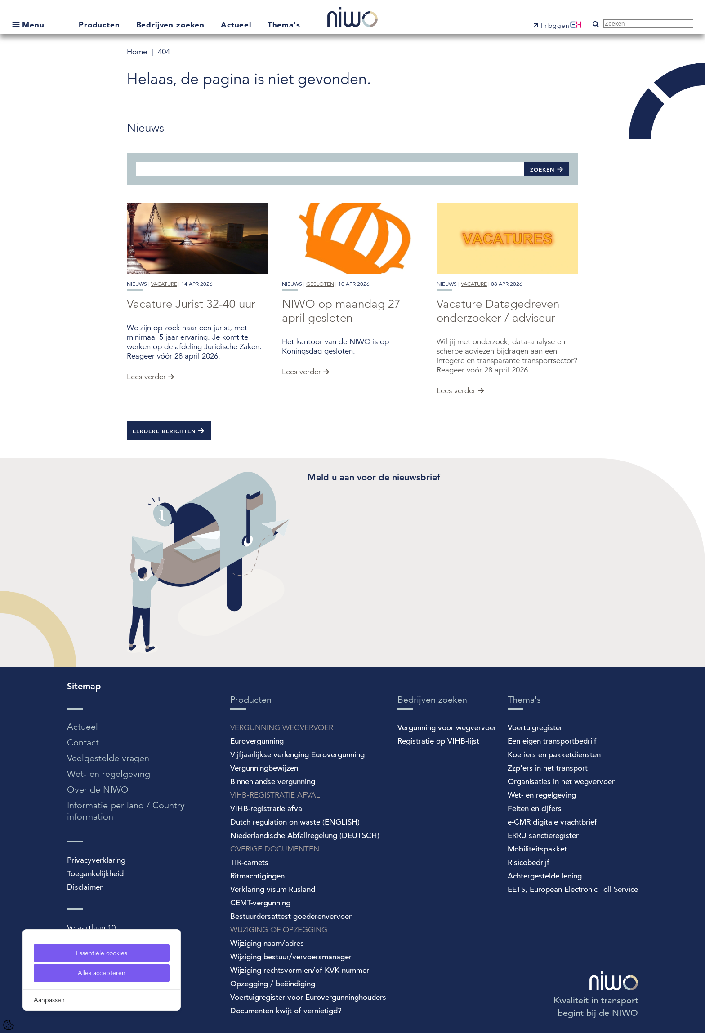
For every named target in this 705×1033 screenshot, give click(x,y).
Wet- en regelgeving (108, 774)
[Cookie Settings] (8, 1025)
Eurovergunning (257, 741)
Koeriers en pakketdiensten (554, 754)
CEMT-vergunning (260, 903)
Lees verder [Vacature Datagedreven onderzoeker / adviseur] (456, 390)
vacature (164, 283)
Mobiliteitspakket (537, 849)
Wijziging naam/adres (267, 943)
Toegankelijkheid (95, 873)
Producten (101, 24)
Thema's (284, 24)
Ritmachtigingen (257, 876)
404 (164, 52)
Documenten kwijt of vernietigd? (286, 1010)
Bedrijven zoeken (171, 24)
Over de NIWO (98, 789)
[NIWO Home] (352, 18)
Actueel (237, 24)
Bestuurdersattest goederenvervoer (291, 916)
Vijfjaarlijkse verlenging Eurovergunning (297, 754)
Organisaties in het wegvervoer (561, 781)
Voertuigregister (535, 727)
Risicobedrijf (528, 862)
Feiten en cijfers (535, 808)
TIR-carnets (249, 862)
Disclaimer (85, 887)
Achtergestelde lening (545, 876)
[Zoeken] (330, 168)
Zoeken (542, 169)
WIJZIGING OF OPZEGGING (278, 930)
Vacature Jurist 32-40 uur (191, 304)
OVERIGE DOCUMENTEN (274, 849)
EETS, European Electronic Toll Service (573, 889)
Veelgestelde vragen (108, 758)
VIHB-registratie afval (267, 808)
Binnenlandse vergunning (272, 781)
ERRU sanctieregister (543, 835)
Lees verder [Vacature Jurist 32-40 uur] (146, 376)
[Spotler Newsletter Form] (443, 554)
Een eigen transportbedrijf (552, 741)
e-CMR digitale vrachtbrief (552, 822)
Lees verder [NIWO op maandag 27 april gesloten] (301, 372)
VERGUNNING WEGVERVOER (281, 727)
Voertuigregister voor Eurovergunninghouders (308, 997)
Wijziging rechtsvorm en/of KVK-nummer (299, 970)
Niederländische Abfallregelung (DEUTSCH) (304, 835)
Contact (83, 742)
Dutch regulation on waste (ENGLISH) (295, 822)
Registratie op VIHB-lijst (438, 741)
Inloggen (555, 26)
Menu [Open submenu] (33, 24)
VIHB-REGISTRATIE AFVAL (275, 795)
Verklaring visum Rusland (272, 889)
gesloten (320, 283)
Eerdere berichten (164, 430)
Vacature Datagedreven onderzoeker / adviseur (498, 311)
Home (138, 52)
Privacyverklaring (96, 860)
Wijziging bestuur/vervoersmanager (291, 957)
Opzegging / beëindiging (272, 984)
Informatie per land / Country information (126, 811)
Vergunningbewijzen (264, 768)
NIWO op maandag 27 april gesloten (341, 311)
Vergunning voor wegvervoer (446, 727)
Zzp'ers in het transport (548, 768)
